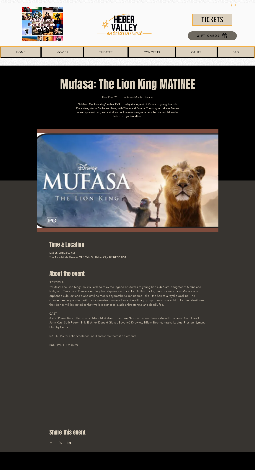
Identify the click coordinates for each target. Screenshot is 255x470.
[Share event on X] (60, 442)
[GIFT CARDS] (212, 35)
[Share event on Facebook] (51, 442)
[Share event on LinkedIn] (69, 442)
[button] (233, 5)
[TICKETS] (212, 20)
